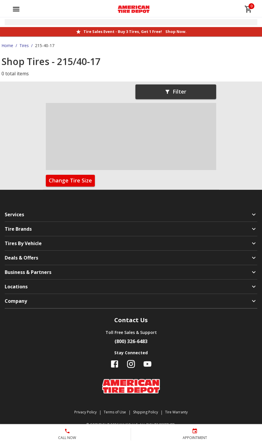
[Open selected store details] (131, 22)
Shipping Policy (145, 412)
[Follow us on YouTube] (147, 364)
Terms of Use (115, 412)
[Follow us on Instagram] (131, 364)
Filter (175, 91)
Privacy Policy (85, 412)
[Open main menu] (16, 9)
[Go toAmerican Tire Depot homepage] (133, 9)
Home (7, 45)
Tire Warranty (176, 412)
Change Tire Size (70, 180)
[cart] (248, 9)
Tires (24, 45)
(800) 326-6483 (131, 341)
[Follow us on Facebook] (114, 364)
